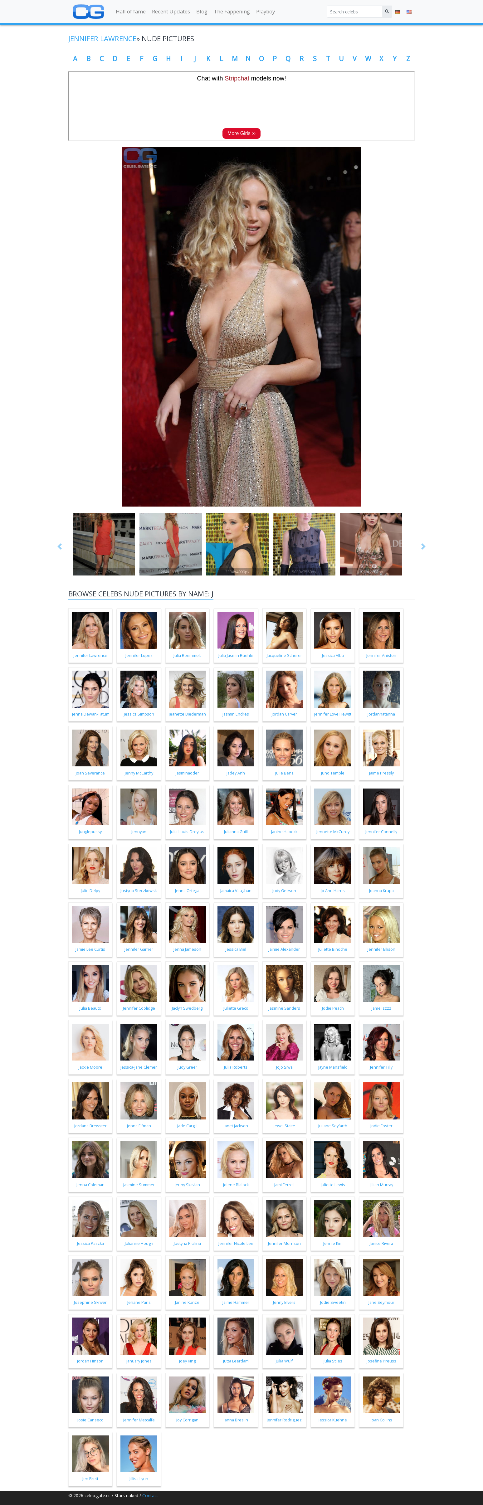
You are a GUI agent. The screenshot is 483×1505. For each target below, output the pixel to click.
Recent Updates (171, 11)
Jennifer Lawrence (102, 38)
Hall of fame (131, 11)
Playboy (265, 11)
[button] (60, 546)
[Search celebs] (355, 11)
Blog (201, 11)
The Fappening (232, 11)
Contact (150, 1495)
